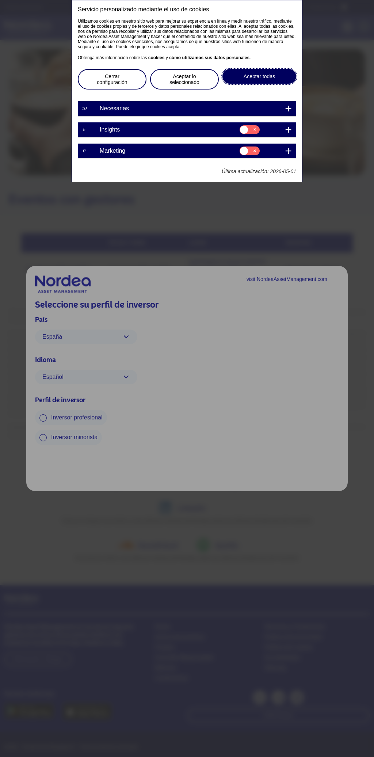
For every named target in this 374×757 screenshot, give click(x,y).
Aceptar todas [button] (259, 76)
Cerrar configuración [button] (112, 79)
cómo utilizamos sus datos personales (209, 57)
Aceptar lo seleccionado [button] (184, 79)
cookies (156, 57)
